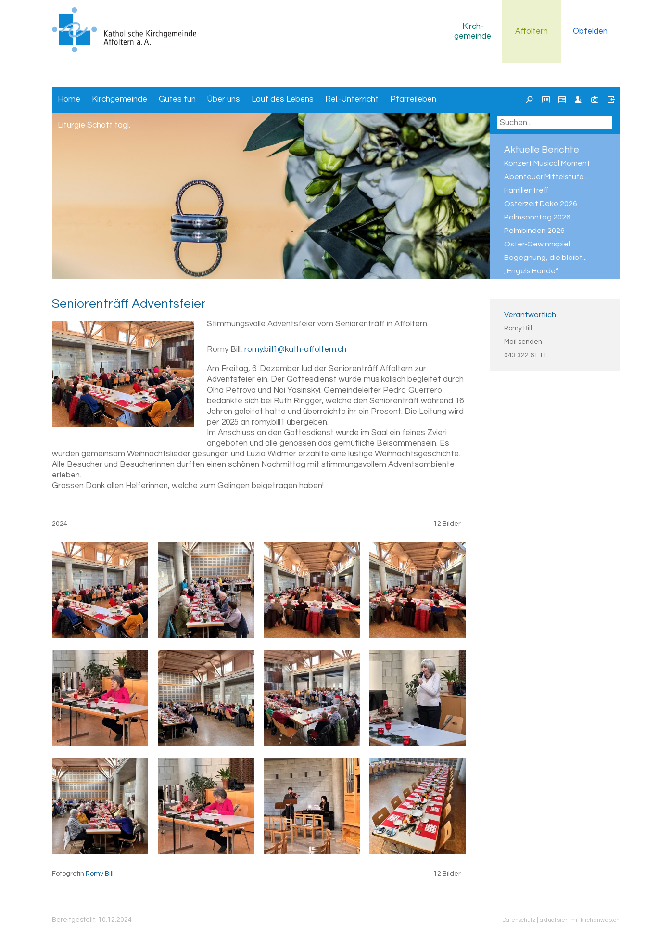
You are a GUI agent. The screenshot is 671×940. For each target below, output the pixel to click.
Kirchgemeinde (472, 31)
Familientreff (526, 190)
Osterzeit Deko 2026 (540, 203)
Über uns (223, 99)
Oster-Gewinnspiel (537, 244)
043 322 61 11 (525, 355)
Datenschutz (518, 920)
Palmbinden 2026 (534, 230)
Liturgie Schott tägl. (94, 125)
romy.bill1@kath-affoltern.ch (295, 349)
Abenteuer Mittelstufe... (546, 176)
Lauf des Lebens (283, 99)
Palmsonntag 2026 (537, 217)
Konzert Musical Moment (547, 163)
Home (69, 99)
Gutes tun (177, 99)
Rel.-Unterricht (352, 99)
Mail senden (523, 341)
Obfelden (590, 31)
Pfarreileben (413, 99)
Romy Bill (518, 328)
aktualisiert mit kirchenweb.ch (580, 920)
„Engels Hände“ (531, 271)
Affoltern (531, 31)
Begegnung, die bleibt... (545, 257)
